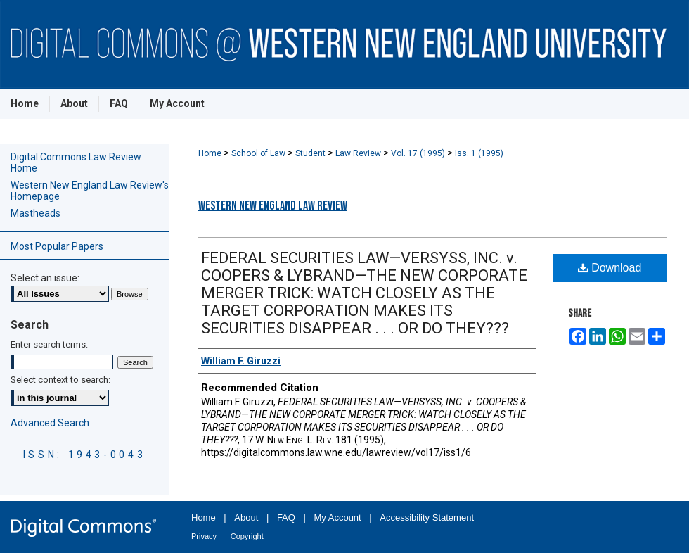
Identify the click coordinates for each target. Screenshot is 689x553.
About (246, 517)
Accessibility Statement (427, 517)
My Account (337, 517)
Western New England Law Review (272, 205)
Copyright (247, 536)
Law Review (359, 153)
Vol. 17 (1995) (419, 153)
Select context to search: (60, 379)
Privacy (204, 536)
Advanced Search (50, 422)
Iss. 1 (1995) (479, 153)
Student (311, 153)
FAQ (286, 517)
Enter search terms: (49, 344)
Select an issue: (45, 278)
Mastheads (35, 213)
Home (211, 153)
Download (610, 268)
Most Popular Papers (57, 246)
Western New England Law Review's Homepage (90, 190)
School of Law (259, 153)
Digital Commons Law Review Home (76, 162)
